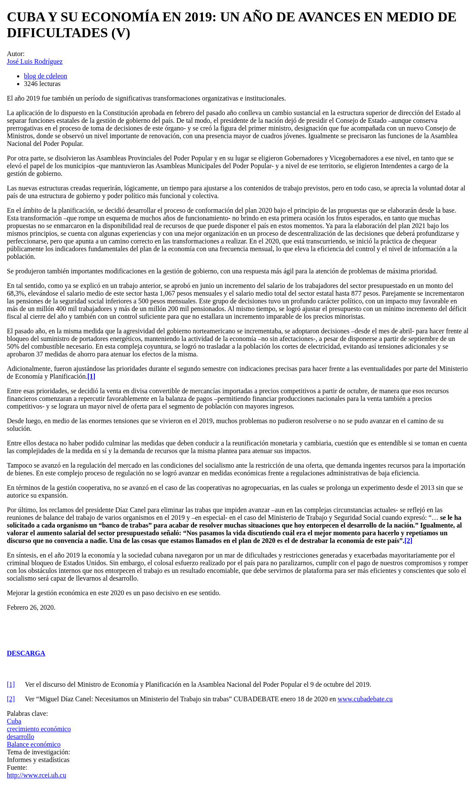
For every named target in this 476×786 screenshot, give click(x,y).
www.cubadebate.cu (365, 699)
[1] (11, 684)
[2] (11, 699)
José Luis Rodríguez (35, 61)
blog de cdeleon (45, 76)
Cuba (14, 721)
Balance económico (34, 744)
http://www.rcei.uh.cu (36, 775)
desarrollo (20, 736)
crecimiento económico (39, 729)
